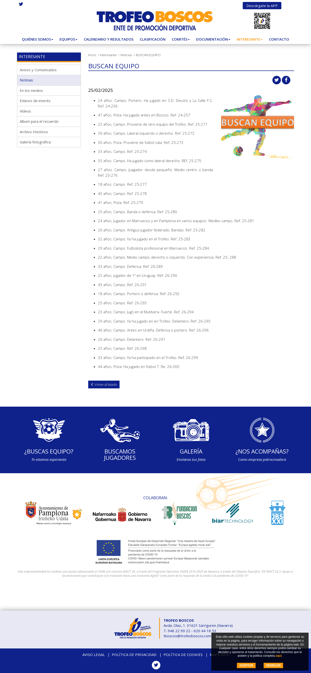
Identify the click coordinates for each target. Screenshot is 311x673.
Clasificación (152, 39)
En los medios (31, 90)
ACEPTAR (246, 665)
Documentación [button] (213, 39)
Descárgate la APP (262, 5)
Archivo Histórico (34, 131)
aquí (279, 655)
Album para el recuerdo (39, 121)
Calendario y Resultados (108, 39)
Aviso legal (93, 654)
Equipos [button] (69, 39)
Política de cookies (183, 654)
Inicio (92, 55)
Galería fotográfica (35, 142)
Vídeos (25, 111)
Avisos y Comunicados (38, 69)
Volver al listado (104, 384)
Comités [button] (181, 39)
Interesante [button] (250, 39)
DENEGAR (273, 665)
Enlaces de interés (35, 100)
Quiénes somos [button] (37, 39)
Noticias (126, 55)
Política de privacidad (134, 654)
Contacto (279, 39)
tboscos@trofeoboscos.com (187, 635)
